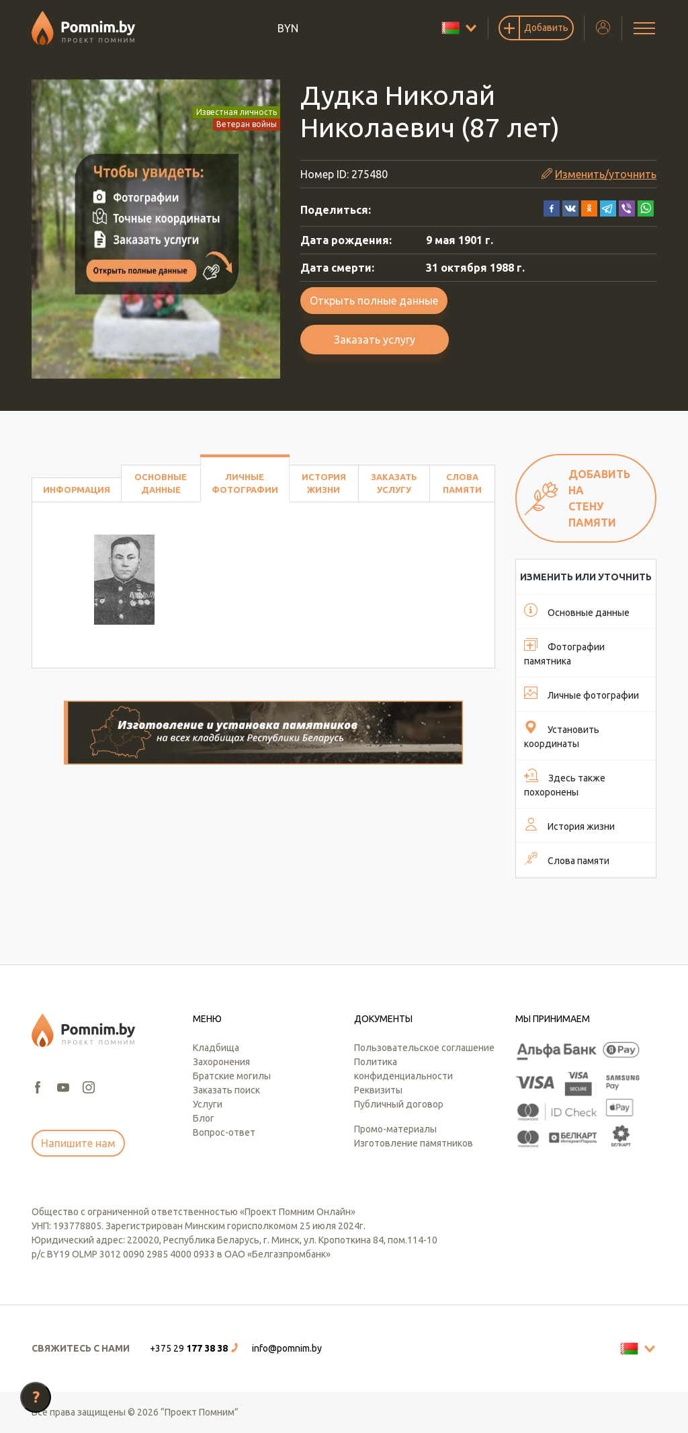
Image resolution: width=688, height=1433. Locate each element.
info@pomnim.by (287, 1348)
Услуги (207, 1104)
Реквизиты (378, 1090)
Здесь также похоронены (564, 783)
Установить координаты (561, 734)
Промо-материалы (395, 1129)
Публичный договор (398, 1104)
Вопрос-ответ (224, 1132)
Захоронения (221, 1061)
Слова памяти (462, 483)
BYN (287, 28)
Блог (203, 1118)
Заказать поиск (226, 1090)
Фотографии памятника (564, 651)
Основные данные (160, 483)
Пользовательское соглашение (424, 1047)
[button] (552, 207)
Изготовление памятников (413, 1143)
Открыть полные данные (374, 301)
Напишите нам (78, 1143)
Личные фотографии (245, 483)
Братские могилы (232, 1076)
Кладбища (216, 1047)
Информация (76, 489)
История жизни (324, 483)
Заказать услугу (374, 340)
